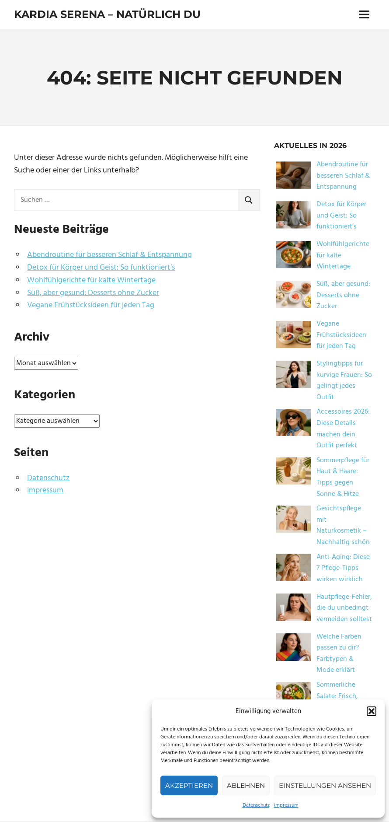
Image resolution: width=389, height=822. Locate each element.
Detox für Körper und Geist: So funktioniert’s (101, 267)
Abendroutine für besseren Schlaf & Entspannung (109, 255)
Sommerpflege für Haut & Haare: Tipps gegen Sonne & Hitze (342, 477)
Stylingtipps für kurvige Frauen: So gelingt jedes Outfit (344, 380)
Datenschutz (256, 805)
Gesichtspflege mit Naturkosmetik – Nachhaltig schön (343, 525)
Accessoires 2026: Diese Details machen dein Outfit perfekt (343, 428)
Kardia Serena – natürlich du (107, 14)
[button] (371, 711)
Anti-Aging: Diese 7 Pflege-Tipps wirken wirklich (343, 568)
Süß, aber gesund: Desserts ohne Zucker (93, 293)
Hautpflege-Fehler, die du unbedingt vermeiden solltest (344, 608)
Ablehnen (246, 785)
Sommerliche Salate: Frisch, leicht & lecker (338, 696)
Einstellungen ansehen (325, 785)
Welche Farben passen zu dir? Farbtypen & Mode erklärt (338, 653)
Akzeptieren (189, 785)
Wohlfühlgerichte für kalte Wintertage (91, 280)
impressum (286, 805)
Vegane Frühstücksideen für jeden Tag (90, 305)
